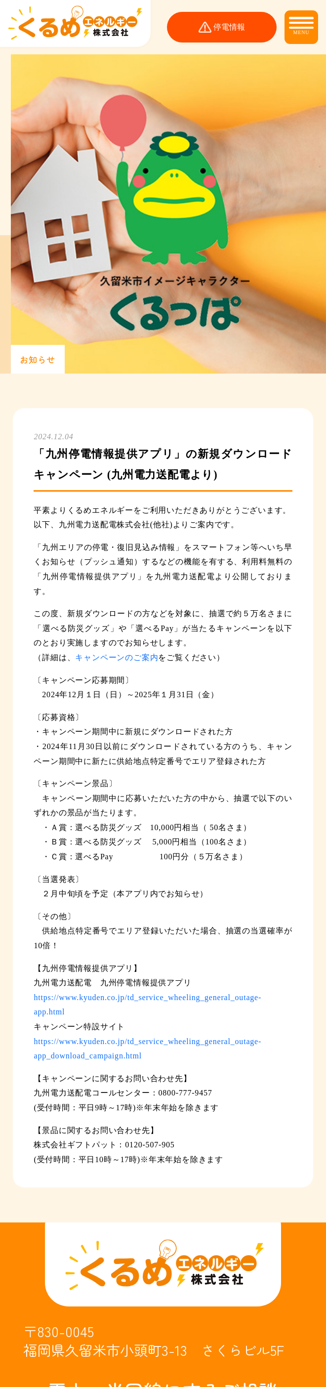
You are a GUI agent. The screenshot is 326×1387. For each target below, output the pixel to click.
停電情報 (229, 27)
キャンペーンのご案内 (116, 657)
